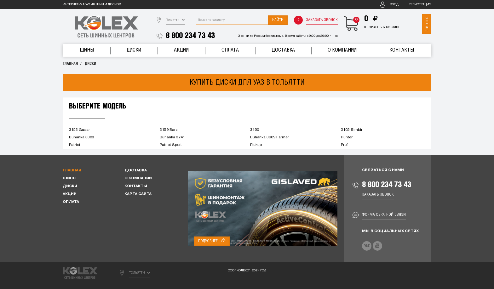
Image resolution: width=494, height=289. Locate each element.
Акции (181, 50)
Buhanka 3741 (172, 137)
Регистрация (420, 4)
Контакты (401, 50)
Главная (70, 63)
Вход (394, 4)
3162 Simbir (351, 129)
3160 (254, 129)
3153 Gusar (79, 129)
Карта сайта (138, 194)
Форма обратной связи (384, 214)
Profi (344, 145)
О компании (342, 50)
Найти (278, 20)
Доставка (283, 50)
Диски (134, 50)
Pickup (256, 145)
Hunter (347, 137)
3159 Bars (169, 129)
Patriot (74, 145)
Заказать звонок (322, 20)
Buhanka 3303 (81, 137)
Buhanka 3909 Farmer (269, 137)
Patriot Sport (171, 145)
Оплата (230, 50)
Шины (87, 50)
